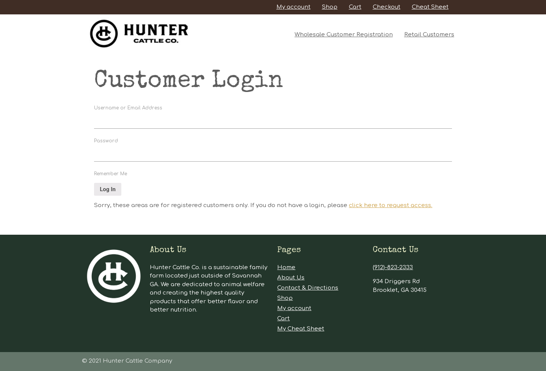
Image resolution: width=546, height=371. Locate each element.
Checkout (386, 7)
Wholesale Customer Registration (344, 34)
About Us (290, 277)
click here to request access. (390, 205)
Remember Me (110, 173)
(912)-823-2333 (393, 267)
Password (106, 140)
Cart (355, 7)
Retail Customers (429, 34)
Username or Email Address (128, 108)
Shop (329, 7)
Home (286, 267)
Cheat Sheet (430, 7)
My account (293, 7)
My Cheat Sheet (300, 329)
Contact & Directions (307, 288)
